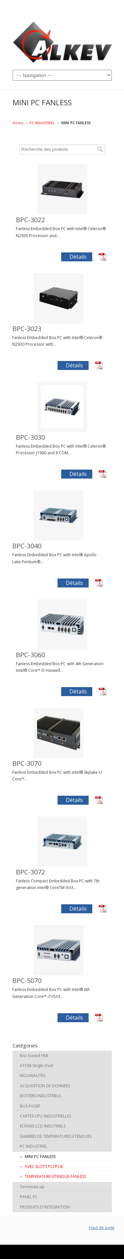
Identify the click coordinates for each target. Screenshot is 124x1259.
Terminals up (32, 1187)
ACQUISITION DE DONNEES (45, 1086)
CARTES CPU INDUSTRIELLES (45, 1116)
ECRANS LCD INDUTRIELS (42, 1126)
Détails (78, 256)
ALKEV (62, 41)
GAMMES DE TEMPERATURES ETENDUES (56, 1136)
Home (18, 122)
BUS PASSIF (30, 1106)
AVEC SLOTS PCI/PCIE (44, 1166)
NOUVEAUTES (32, 1075)
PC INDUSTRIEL (42, 122)
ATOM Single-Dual (36, 1065)
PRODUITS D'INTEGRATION (45, 1207)
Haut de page (101, 1227)
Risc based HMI (34, 1055)
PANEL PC (29, 1197)
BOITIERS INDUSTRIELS (40, 1096)
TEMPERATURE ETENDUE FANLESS (55, 1176)
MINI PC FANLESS (40, 1156)
